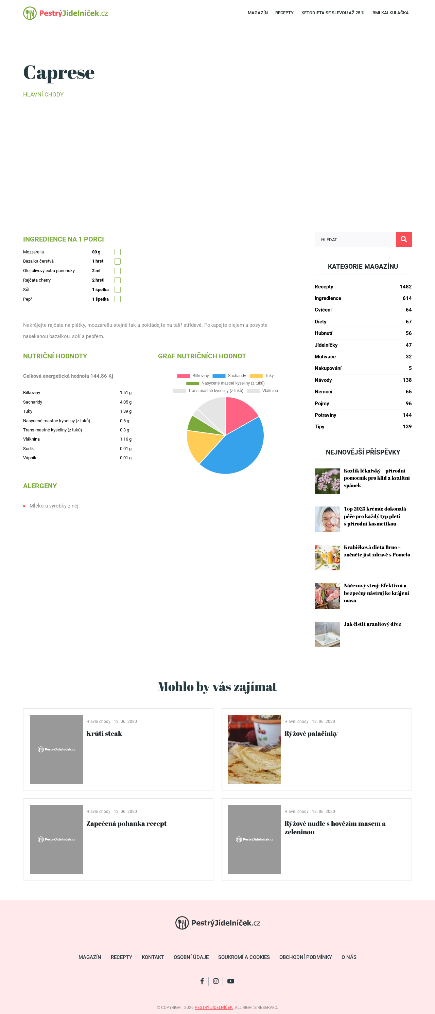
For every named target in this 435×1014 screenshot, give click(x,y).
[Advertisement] (217, 154)
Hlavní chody (43, 94)
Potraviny (363, 415)
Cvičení (363, 310)
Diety (363, 321)
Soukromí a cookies (244, 957)
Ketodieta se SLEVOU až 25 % (333, 13)
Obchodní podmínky (305, 957)
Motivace (363, 356)
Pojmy (363, 403)
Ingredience (363, 298)
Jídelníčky (363, 345)
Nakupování (363, 368)
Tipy (363, 426)
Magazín (258, 13)
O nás (349, 957)
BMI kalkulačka (390, 13)
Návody (363, 380)
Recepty (284, 13)
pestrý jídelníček (214, 1007)
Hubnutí (363, 333)
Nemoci (363, 391)
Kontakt (153, 957)
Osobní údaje (191, 957)
